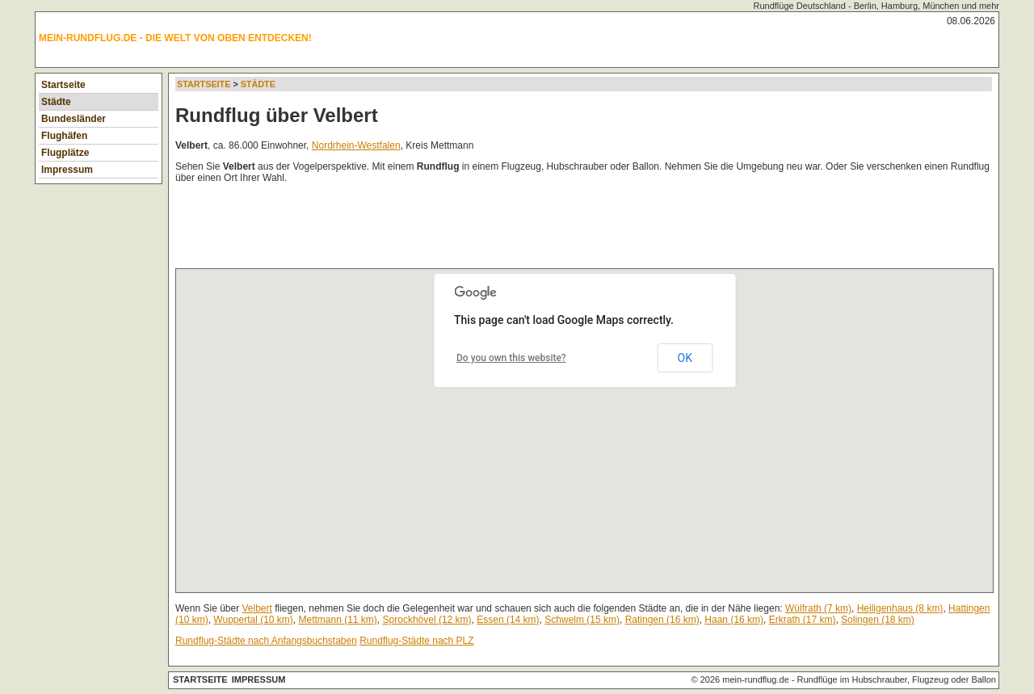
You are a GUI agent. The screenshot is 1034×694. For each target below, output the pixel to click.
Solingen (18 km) (877, 619)
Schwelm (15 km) (582, 619)
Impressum (67, 169)
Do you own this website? (511, 358)
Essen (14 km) (508, 619)
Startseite (63, 84)
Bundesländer (73, 118)
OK (685, 357)
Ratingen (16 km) (662, 619)
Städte (56, 101)
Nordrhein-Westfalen (356, 145)
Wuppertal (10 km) (252, 619)
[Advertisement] (469, 229)
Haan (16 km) (733, 619)
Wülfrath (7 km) (818, 608)
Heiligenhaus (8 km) (900, 608)
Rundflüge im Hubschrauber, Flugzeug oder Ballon (896, 679)
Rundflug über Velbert (276, 115)
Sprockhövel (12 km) (427, 619)
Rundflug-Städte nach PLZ (416, 640)
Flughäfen (64, 135)
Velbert (257, 608)
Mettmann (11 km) (338, 619)
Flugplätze (65, 152)
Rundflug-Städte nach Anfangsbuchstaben (266, 640)
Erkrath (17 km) (802, 619)
